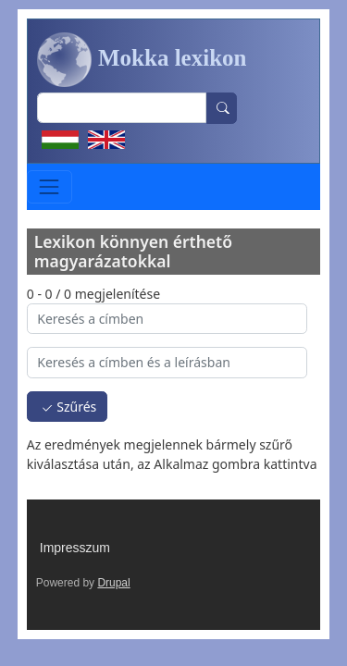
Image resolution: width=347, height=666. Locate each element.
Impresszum (75, 547)
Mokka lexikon (142, 60)
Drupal (113, 582)
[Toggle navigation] (49, 186)
